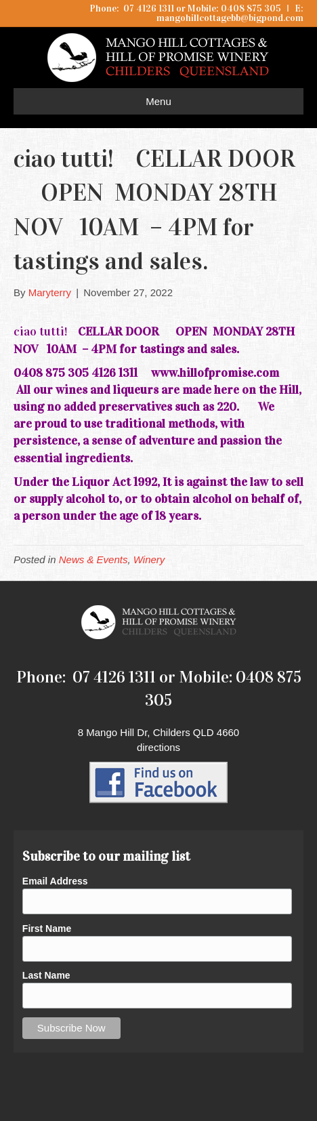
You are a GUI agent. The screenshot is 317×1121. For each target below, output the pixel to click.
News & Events (93, 559)
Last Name (46, 975)
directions (158, 747)
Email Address (55, 881)
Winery (149, 559)
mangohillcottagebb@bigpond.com (229, 18)
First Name (46, 928)
